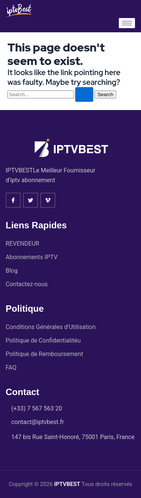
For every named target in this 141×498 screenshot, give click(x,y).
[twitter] (30, 200)
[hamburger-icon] (126, 23)
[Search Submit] (84, 94)
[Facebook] (13, 200)
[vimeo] (47, 200)
